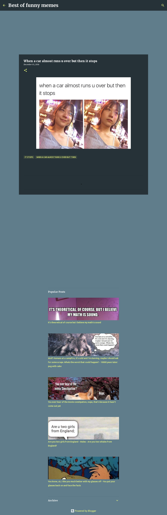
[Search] (163, 5)
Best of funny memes (33, 5)
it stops (29, 157)
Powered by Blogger (83, 511)
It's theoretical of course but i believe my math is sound (74, 322)
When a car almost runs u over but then (56, 157)
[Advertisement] (83, 32)
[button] (25, 71)
